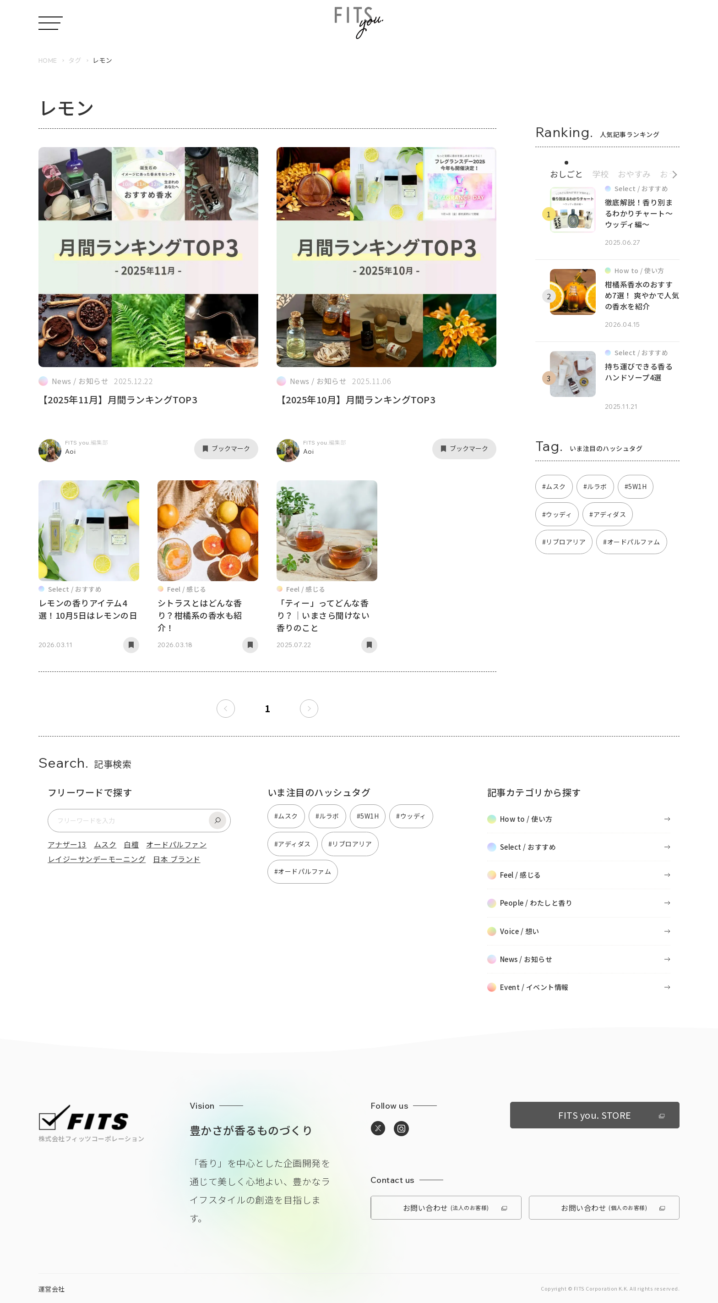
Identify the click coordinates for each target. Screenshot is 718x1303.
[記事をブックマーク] (226, 449)
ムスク (105, 844)
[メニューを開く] (50, 23)
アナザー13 (67, 844)
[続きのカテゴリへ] (672, 172)
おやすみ (634, 174)
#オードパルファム (631, 541)
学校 (600, 174)
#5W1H (636, 486)
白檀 (131, 844)
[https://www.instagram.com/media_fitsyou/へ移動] (401, 1129)
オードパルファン (176, 844)
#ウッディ (557, 514)
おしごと (566, 174)
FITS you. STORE (611, 1115)
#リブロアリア (564, 541)
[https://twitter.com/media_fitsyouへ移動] (378, 1128)
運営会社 (51, 1288)
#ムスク (554, 486)
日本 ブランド (176, 858)
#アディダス (607, 514)
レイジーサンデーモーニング (97, 858)
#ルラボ (595, 486)
